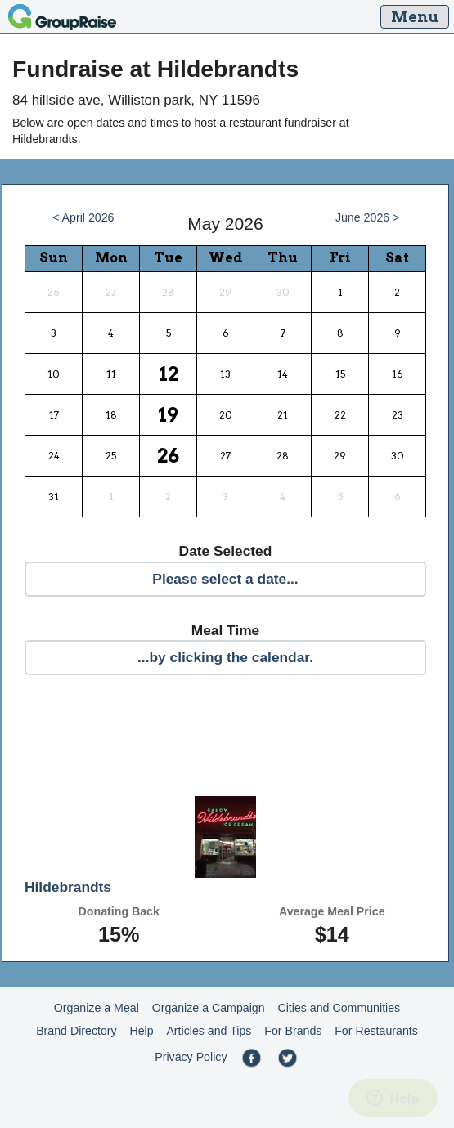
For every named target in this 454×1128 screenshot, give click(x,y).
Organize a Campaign (208, 1007)
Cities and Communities (338, 1007)
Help (141, 1030)
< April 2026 (83, 217)
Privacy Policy (191, 1056)
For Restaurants (376, 1030)
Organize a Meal (96, 1007)
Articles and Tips (208, 1030)
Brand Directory (76, 1030)
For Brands (292, 1030)
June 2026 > (367, 217)
